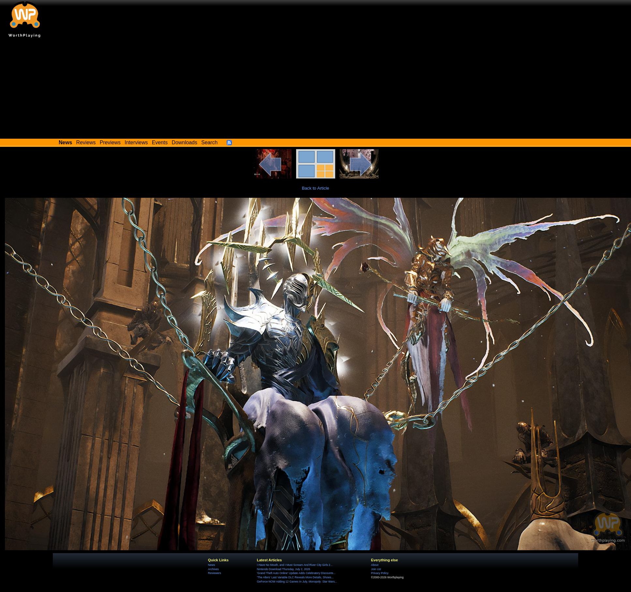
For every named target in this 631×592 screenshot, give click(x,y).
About (374, 565)
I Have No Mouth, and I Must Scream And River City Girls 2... (295, 565)
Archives (213, 569)
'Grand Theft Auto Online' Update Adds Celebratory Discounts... (296, 573)
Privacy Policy (379, 573)
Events (160, 142)
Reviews (86, 142)
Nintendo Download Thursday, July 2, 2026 (283, 569)
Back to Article (315, 188)
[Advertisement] (315, 89)
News (211, 565)
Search (209, 142)
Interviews (136, 142)
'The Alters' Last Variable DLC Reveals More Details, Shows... (295, 577)
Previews (110, 142)
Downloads (184, 142)
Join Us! (376, 569)
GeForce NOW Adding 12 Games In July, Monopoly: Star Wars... (297, 581)
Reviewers (214, 573)
